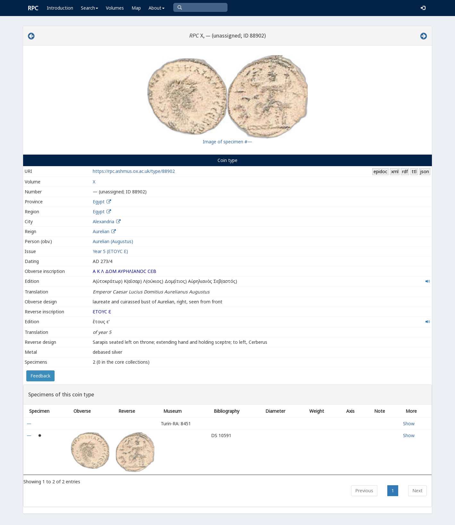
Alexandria (103, 221)
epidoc (380, 171)
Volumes (115, 8)
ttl (414, 171)
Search (89, 8)
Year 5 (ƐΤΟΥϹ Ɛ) (110, 251)
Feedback (40, 376)
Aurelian (101, 231)
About (157, 8)
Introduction (60, 8)
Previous (364, 490)
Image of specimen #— (227, 142)
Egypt (99, 202)
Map (136, 8)
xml (395, 171)
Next (417, 490)
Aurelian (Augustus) (113, 241)
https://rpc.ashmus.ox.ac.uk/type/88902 (134, 171)
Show (409, 423)
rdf (405, 171)
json (424, 171)
